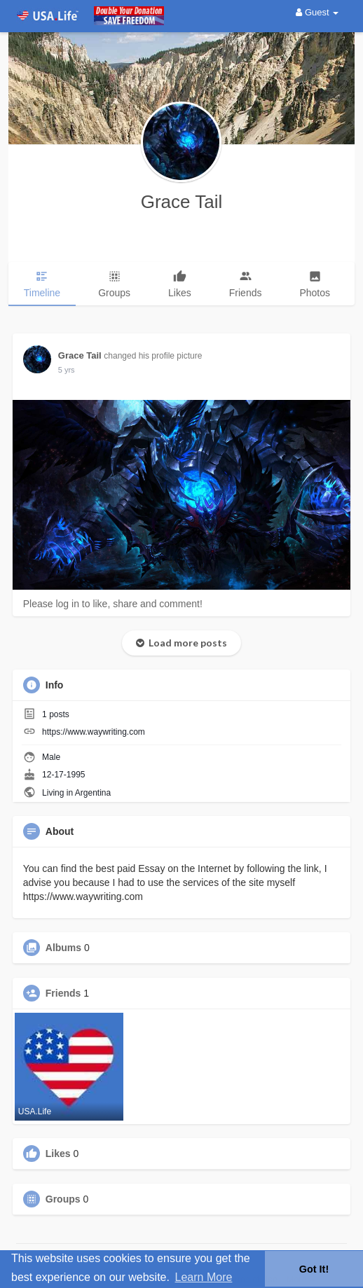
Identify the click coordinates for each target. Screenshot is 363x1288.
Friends (63, 993)
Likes (58, 1153)
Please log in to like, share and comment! (113, 603)
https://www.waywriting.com (93, 732)
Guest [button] (317, 12)
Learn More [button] (204, 1277)
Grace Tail (182, 201)
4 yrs (66, 370)
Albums (63, 947)
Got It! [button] (314, 1269)
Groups (63, 1199)
